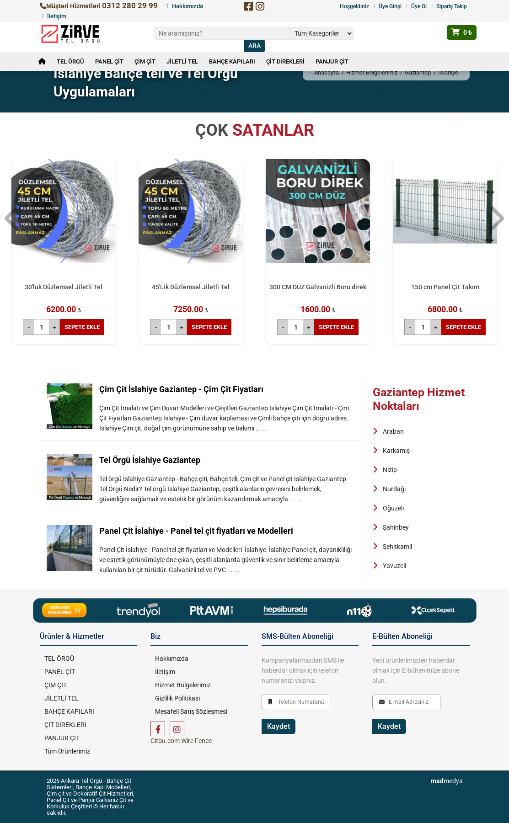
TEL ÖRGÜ (70, 61)
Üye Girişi (390, 6)
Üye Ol (419, 6)
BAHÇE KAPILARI (232, 61)
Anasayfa (326, 72)
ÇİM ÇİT (144, 61)
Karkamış (396, 450)
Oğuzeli (393, 508)
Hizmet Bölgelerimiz (371, 72)
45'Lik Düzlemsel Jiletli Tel (191, 287)
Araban (393, 431)
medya (447, 781)
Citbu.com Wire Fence (181, 740)
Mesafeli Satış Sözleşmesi (191, 711)
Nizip (390, 469)
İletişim (56, 16)
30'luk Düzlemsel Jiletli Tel (63, 287)
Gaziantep (418, 72)
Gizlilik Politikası (177, 698)
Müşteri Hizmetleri (99, 6)
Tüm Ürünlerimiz (67, 751)
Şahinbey (396, 527)
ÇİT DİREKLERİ (285, 61)
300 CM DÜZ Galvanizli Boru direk (317, 287)
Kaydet (278, 726)
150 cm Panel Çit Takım (445, 287)
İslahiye (448, 72)
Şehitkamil (397, 546)
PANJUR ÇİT (332, 61)
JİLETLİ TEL (182, 61)
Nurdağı (394, 489)
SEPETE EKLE (82, 327)
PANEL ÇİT (109, 61)
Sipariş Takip (451, 6)
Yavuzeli (394, 565)
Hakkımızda (187, 6)
